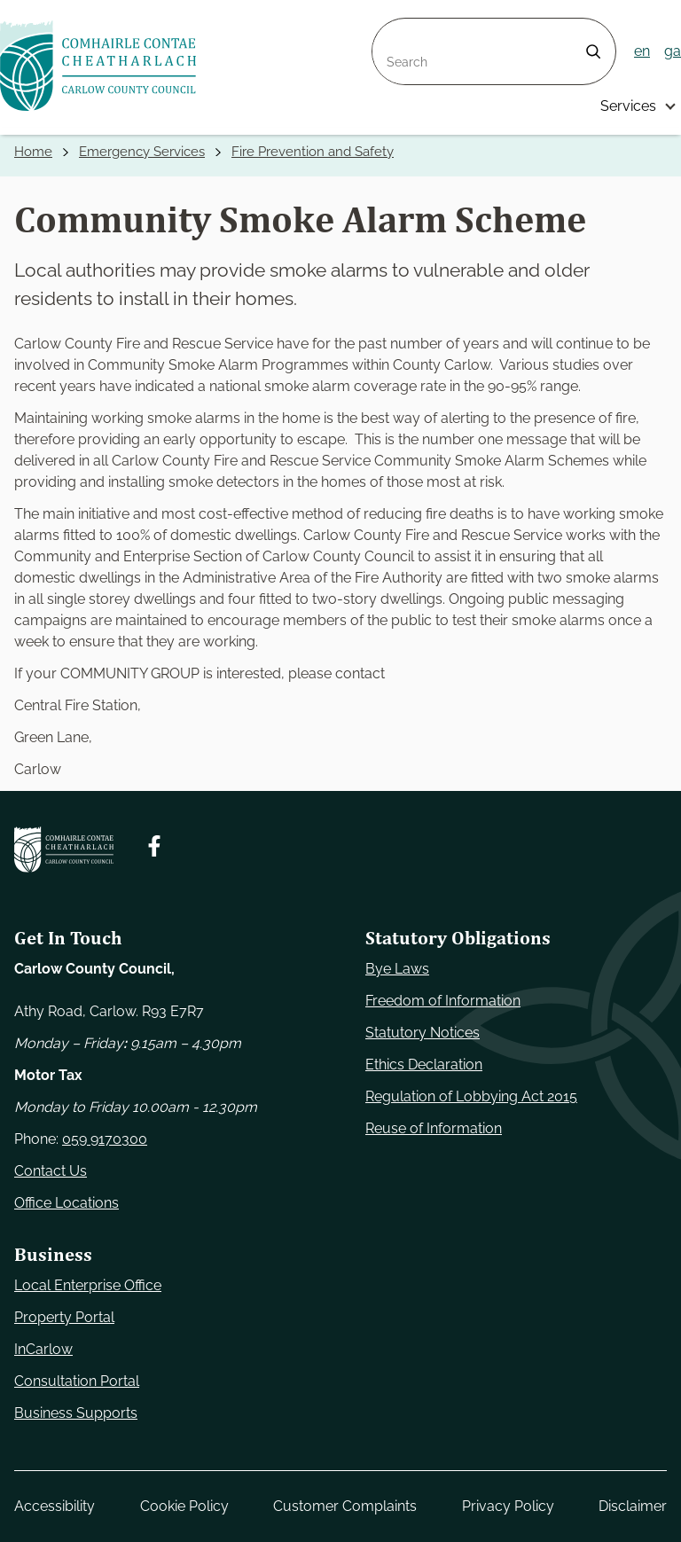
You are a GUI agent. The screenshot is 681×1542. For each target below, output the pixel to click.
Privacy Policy (508, 1506)
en (642, 51)
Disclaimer (633, 1506)
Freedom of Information (443, 1000)
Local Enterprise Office (87, 1285)
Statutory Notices (422, 1032)
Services (628, 106)
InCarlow (43, 1349)
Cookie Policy (184, 1506)
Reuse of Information (433, 1128)
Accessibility (54, 1506)
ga (672, 51)
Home (33, 152)
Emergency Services (142, 152)
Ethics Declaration (423, 1064)
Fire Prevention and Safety (312, 152)
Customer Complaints (345, 1506)
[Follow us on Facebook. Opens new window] (154, 845)
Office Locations (66, 1202)
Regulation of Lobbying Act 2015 (471, 1096)
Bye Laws (397, 968)
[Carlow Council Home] (64, 849)
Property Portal (64, 1317)
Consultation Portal (76, 1381)
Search (395, 28)
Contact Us (50, 1170)
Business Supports (75, 1413)
